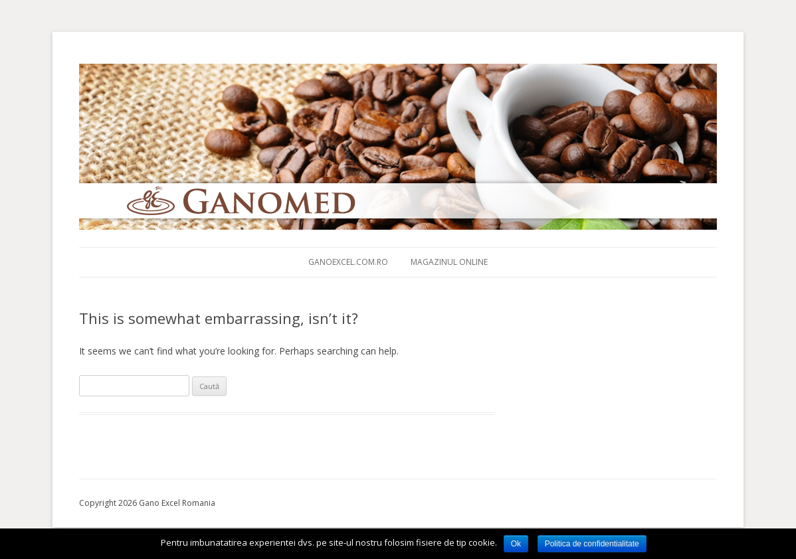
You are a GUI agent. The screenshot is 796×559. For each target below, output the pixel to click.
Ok (516, 543)
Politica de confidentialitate (592, 543)
